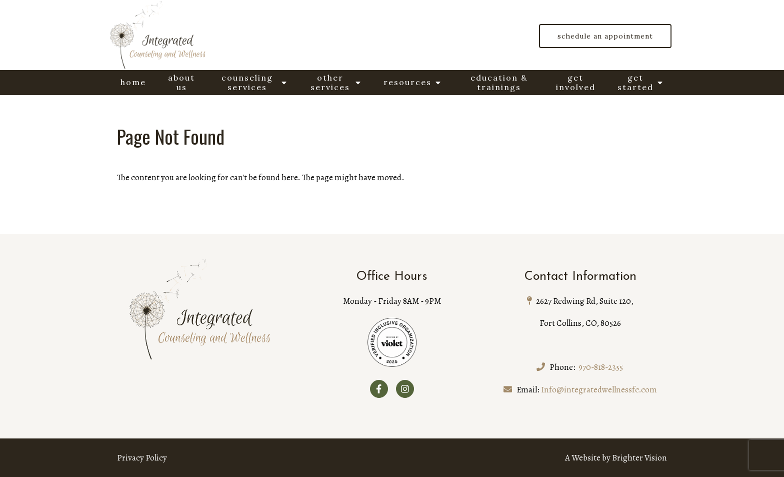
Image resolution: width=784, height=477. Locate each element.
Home (133, 82)
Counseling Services (247, 82)
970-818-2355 (600, 367)
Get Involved (576, 82)
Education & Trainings (499, 82)
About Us (181, 82)
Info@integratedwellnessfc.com (599, 389)
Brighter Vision (639, 457)
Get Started (636, 82)
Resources (408, 82)
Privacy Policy (142, 457)
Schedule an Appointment (605, 36)
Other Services (330, 82)
